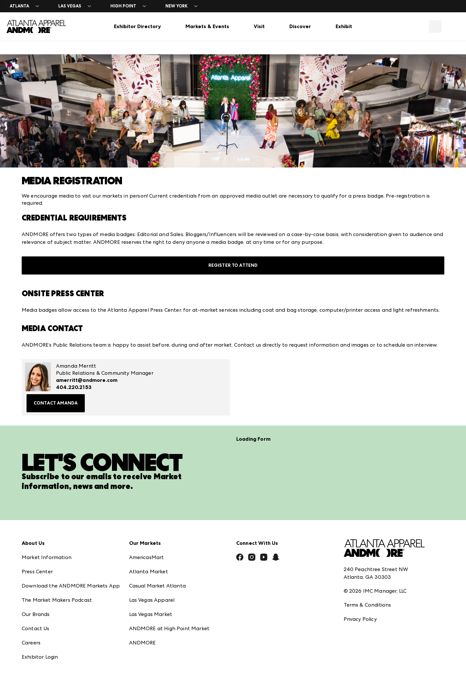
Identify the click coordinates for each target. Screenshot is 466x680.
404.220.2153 (74, 387)
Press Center (37, 571)
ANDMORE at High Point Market (169, 628)
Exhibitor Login (40, 656)
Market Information (47, 557)
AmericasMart (146, 557)
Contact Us (36, 628)
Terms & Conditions (367, 605)
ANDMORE (142, 642)
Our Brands (36, 614)
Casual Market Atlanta (157, 585)
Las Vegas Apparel (152, 600)
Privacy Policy (360, 619)
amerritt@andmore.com (86, 380)
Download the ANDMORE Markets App (71, 585)
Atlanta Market (148, 571)
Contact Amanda (56, 403)
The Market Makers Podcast (57, 600)
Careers (31, 642)
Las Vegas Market (150, 614)
